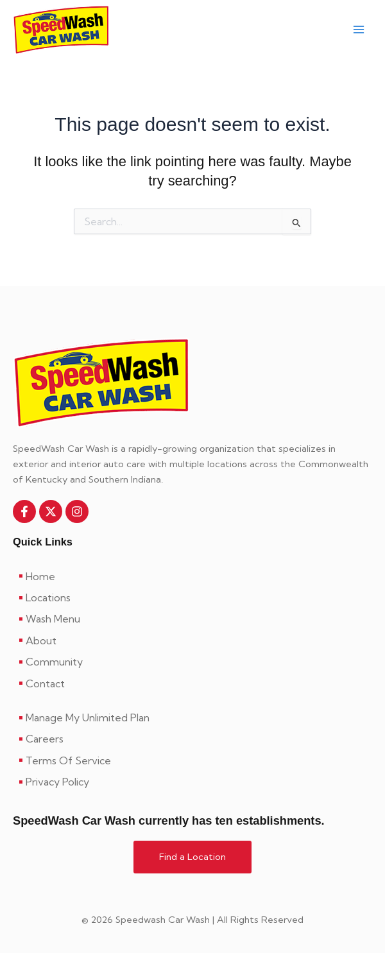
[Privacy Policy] (192, 781)
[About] (192, 640)
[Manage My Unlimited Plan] (192, 717)
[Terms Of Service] (192, 760)
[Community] (192, 661)
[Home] (192, 576)
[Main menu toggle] (358, 30)
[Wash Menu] (192, 618)
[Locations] (192, 597)
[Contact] (192, 683)
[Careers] (192, 738)
